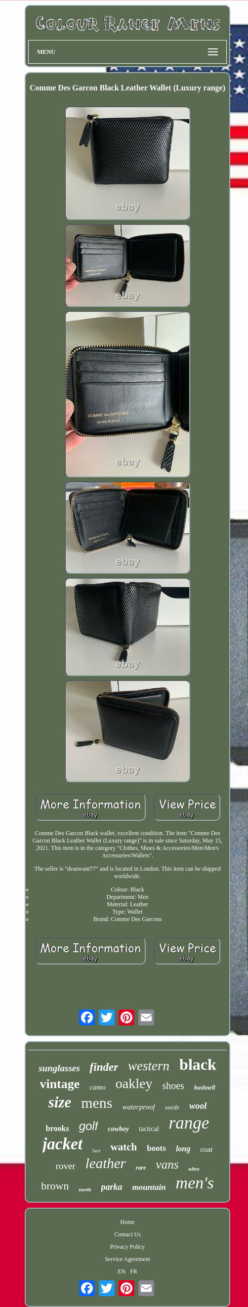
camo (97, 1087)
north (85, 1189)
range (189, 1123)
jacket (62, 1144)
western (148, 1065)
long (183, 1148)
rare (141, 1167)
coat (206, 1149)
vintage (60, 1084)
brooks (57, 1128)
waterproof (139, 1107)
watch (123, 1147)
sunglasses (59, 1068)
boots (156, 1148)
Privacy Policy (127, 1246)
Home (127, 1222)
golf (88, 1126)
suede (172, 1107)
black (197, 1064)
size (60, 1102)
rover (66, 1166)
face (96, 1150)
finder (104, 1067)
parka (112, 1187)
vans (167, 1164)
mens (96, 1103)
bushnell (204, 1087)
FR (133, 1271)
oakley (134, 1083)
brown (55, 1186)
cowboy (118, 1129)
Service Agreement (127, 1259)
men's (195, 1183)
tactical (149, 1129)
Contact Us (127, 1234)
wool (198, 1106)
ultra (193, 1169)
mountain (149, 1187)
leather (105, 1163)
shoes (173, 1085)
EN (121, 1271)
